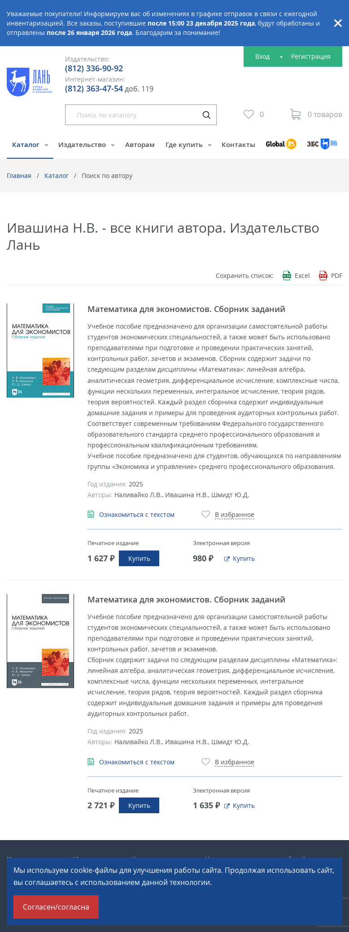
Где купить (185, 144)
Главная (19, 175)
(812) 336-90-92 (94, 68)
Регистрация (311, 56)
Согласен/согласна (56, 907)
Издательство (83, 144)
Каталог (26, 144)
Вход (262, 56)
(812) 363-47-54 (94, 88)
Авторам (140, 144)
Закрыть (337, 23)
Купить (139, 558)
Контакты (238, 144)
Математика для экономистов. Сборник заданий (186, 308)
